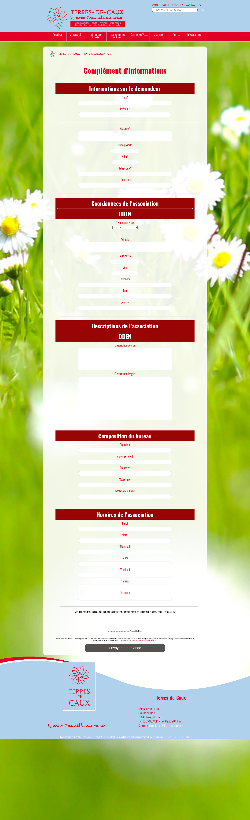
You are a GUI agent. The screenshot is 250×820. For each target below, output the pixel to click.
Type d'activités (125, 224)
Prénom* (125, 108)
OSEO (179, 754)
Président (125, 461)
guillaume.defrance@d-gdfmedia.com (144, 657)
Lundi (125, 540)
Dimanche (125, 609)
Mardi (125, 552)
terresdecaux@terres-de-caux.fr (164, 743)
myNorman (135, 754)
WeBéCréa (72, 754)
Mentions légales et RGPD (94, 754)
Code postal (125, 259)
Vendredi (125, 586)
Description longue (125, 382)
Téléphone (124, 282)
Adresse (125, 241)
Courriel (125, 181)
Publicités (174, 4)
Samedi (125, 598)
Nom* (125, 97)
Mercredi (125, 563)
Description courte (125, 349)
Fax (125, 294)
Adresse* (125, 128)
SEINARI (187, 754)
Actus (164, 4)
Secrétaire (125, 496)
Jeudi (125, 575)
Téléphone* (125, 170)
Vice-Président (125, 473)
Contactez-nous (188, 4)
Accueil (155, 4)
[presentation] (125, 637)
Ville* (125, 158)
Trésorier (125, 485)
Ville (125, 271)
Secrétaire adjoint (125, 508)
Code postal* (125, 146)
